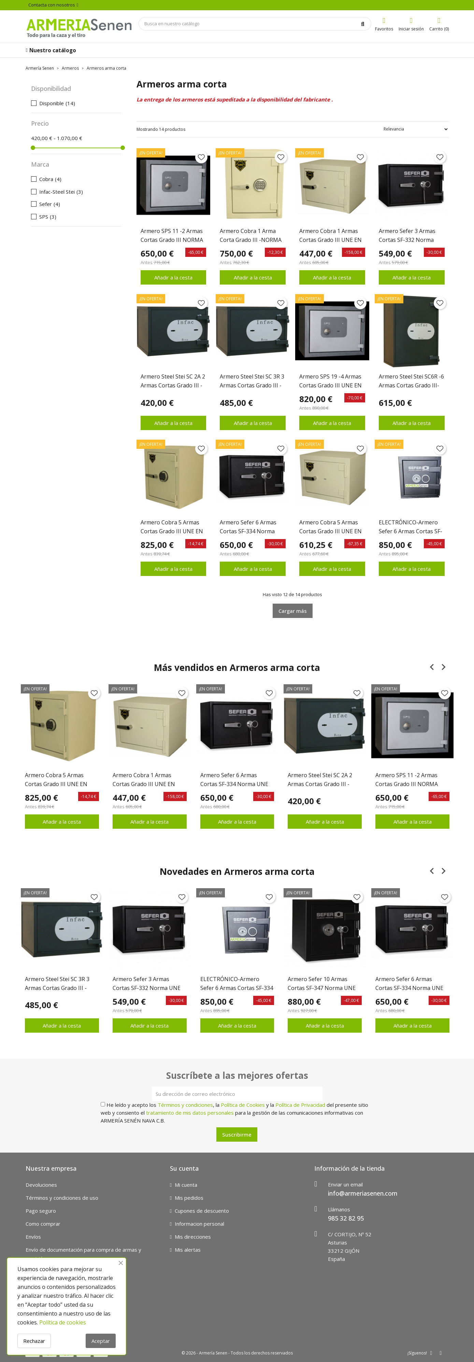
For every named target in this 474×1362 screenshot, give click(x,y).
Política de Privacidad (300, 1104)
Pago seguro (41, 1210)
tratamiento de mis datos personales (190, 1112)
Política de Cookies (243, 1104)
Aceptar (100, 1340)
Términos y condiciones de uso (62, 1197)
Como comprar (43, 1223)
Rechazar (34, 1340)
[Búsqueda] (255, 23)
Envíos (33, 1236)
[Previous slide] (432, 667)
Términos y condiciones (185, 1104)
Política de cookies (62, 1322)
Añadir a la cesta (173, 277)
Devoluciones (41, 1184)
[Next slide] (443, 667)
